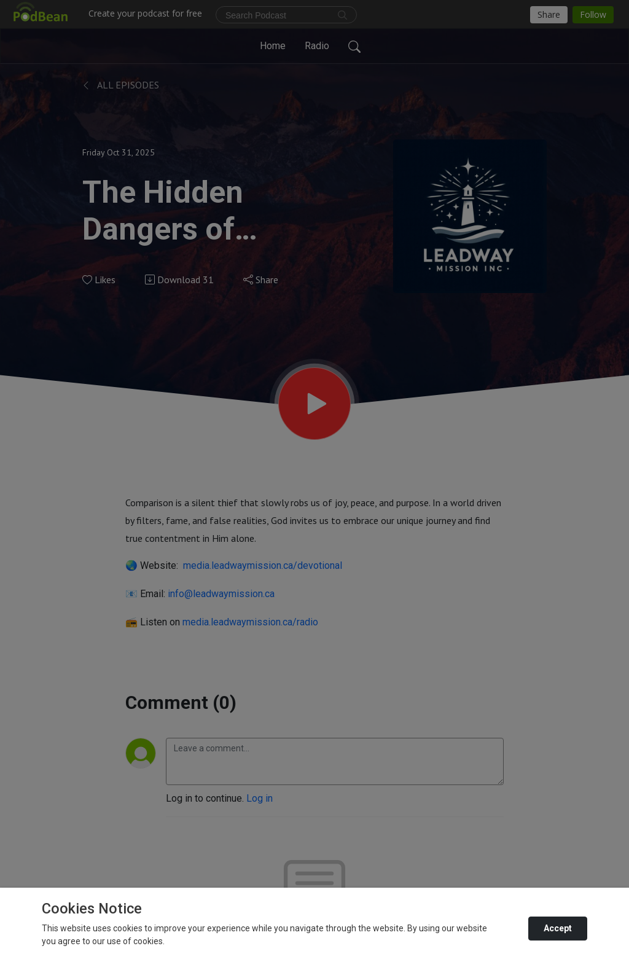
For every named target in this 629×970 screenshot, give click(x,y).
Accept (558, 928)
